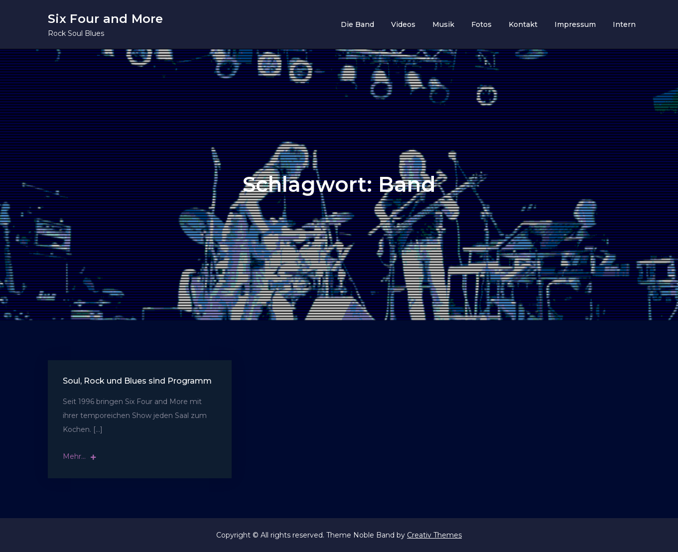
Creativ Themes (434, 535)
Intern (624, 24)
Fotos (481, 24)
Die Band (357, 24)
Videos (403, 24)
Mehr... (79, 456)
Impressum (575, 24)
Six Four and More (105, 18)
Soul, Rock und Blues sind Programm (137, 381)
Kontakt (523, 24)
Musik (443, 24)
